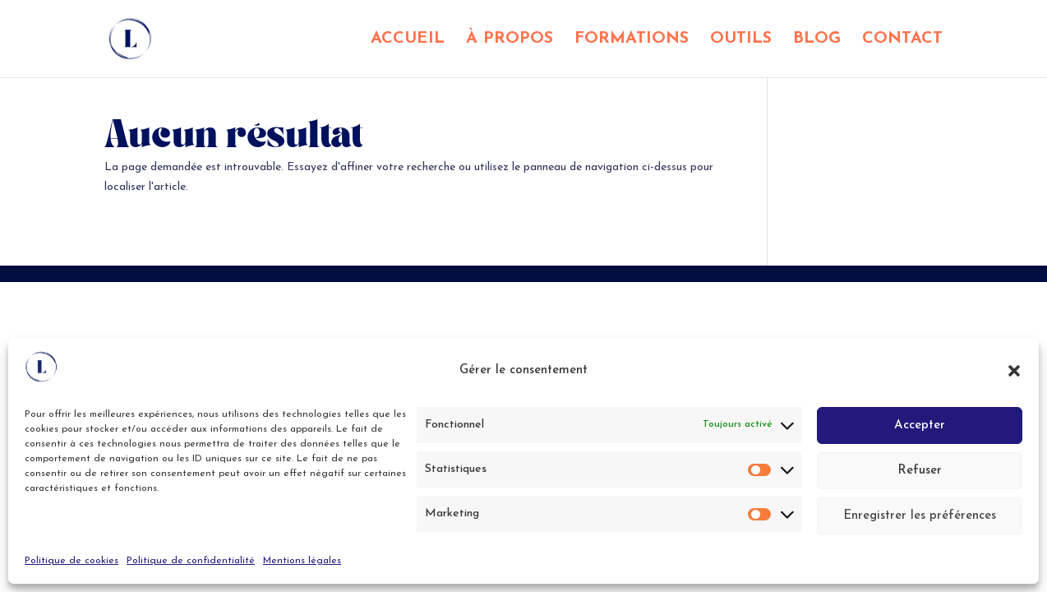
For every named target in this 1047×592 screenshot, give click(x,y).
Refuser (919, 471)
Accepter (919, 425)
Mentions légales (302, 561)
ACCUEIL (408, 40)
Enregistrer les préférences (919, 516)
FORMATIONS (631, 40)
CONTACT (902, 40)
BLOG (817, 40)
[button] (1014, 371)
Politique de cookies (71, 561)
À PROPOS (509, 40)
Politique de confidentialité (191, 561)
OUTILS (741, 40)
